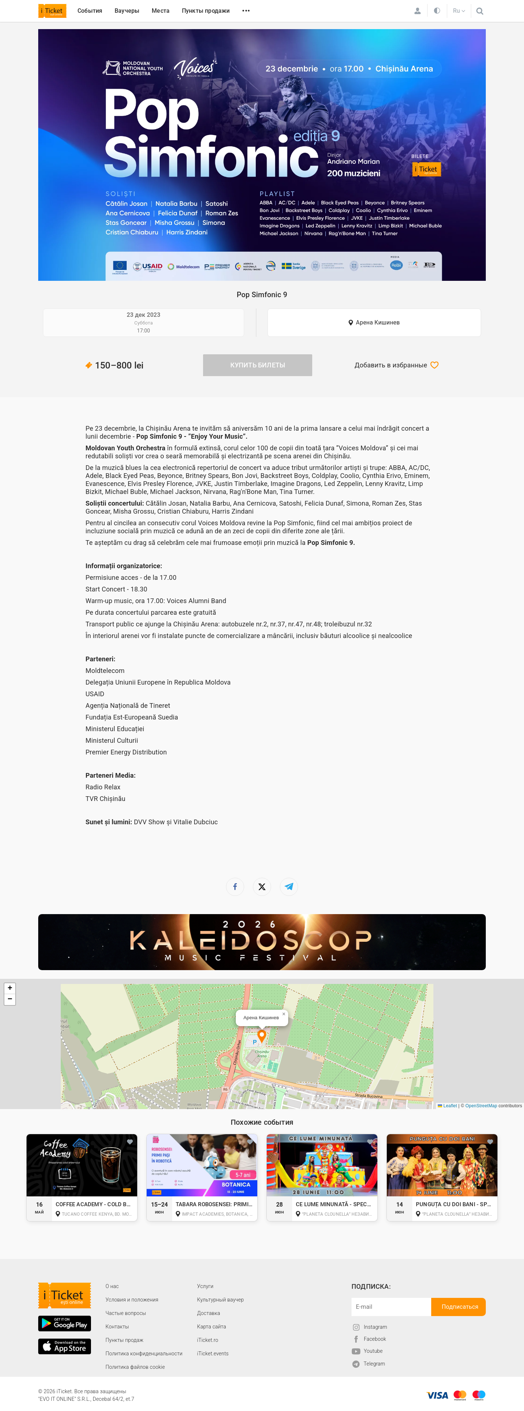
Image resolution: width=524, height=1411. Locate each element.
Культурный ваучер (220, 1300)
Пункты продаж (124, 1340)
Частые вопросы (126, 1313)
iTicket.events (213, 1353)
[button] (261, 1037)
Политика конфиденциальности (144, 1353)
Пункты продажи (206, 10)
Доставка (208, 1313)
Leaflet (447, 1105)
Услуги (205, 1286)
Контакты (117, 1327)
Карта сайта (211, 1327)
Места (161, 10)
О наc (112, 1286)
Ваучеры (127, 10)
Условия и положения (132, 1300)
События (90, 10)
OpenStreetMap (481, 1105)
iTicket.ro (207, 1340)
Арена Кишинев (378, 322)
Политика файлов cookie (135, 1367)
